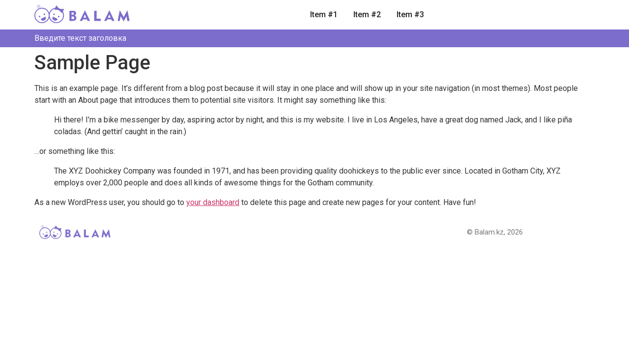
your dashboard (212, 202)
